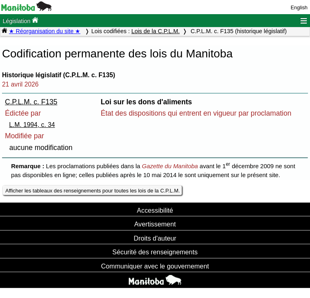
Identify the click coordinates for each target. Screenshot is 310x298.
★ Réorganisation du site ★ (44, 31)
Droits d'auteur (155, 238)
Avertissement (155, 224)
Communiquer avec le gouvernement (155, 266)
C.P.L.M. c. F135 (31, 102)
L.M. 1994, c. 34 (32, 124)
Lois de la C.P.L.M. (155, 31)
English (299, 7)
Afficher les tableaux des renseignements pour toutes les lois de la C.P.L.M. (92, 191)
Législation (20, 20)
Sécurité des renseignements (154, 252)
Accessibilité (155, 210)
